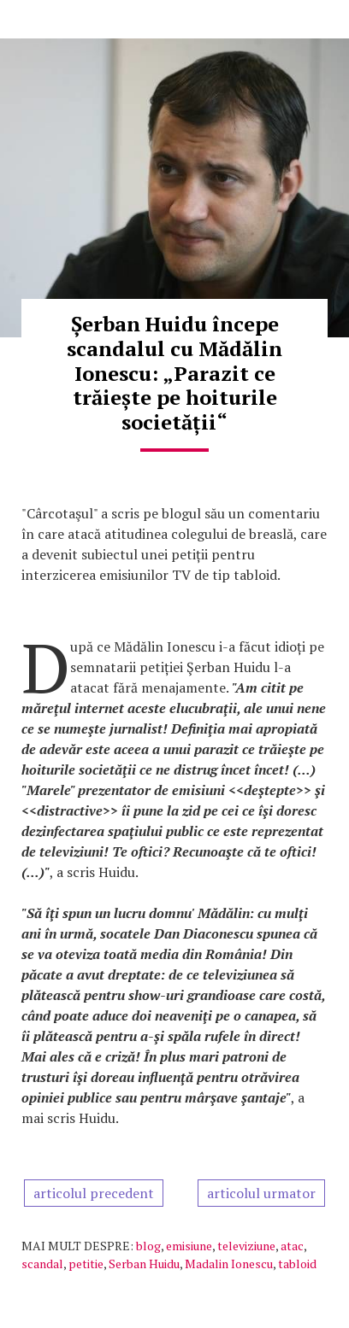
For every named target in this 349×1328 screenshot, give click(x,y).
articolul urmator (261, 1193)
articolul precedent (93, 1193)
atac (292, 1245)
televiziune (246, 1245)
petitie (86, 1263)
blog (148, 1245)
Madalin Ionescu (229, 1263)
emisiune (189, 1245)
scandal (42, 1263)
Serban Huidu (144, 1263)
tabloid (297, 1263)
